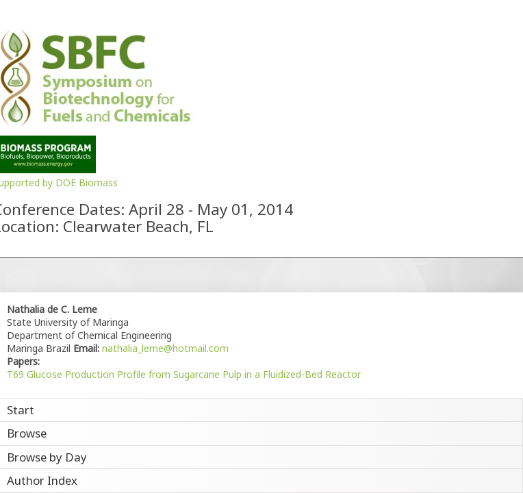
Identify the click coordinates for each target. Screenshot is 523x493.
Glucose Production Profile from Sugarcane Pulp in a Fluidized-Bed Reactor (194, 374)
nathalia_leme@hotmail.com (164, 348)
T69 (15, 374)
